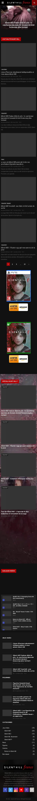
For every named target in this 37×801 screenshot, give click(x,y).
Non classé (5, 754)
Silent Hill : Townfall (6, 203)
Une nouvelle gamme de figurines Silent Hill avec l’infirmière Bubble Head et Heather (23, 699)
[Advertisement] (18, 541)
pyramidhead (6, 76)
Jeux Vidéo (4, 69)
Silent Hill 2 (7, 734)
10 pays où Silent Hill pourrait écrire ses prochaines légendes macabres (15, 163)
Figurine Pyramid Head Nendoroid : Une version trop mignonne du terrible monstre (23, 686)
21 (25, 264)
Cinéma (4, 748)
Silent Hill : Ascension (10, 736)
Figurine (4, 745)
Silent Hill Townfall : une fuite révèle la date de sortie (18, 207)
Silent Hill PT (8, 739)
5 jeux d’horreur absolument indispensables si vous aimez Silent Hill (17, 73)
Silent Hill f (4, 113)
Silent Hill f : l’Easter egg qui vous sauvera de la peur (18, 249)
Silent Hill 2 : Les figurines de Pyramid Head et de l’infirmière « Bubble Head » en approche (24, 713)
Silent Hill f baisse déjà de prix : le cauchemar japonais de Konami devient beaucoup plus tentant (18, 24)
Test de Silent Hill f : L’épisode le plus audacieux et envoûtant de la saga (15, 513)
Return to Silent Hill (10, 751)
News (2, 159)
